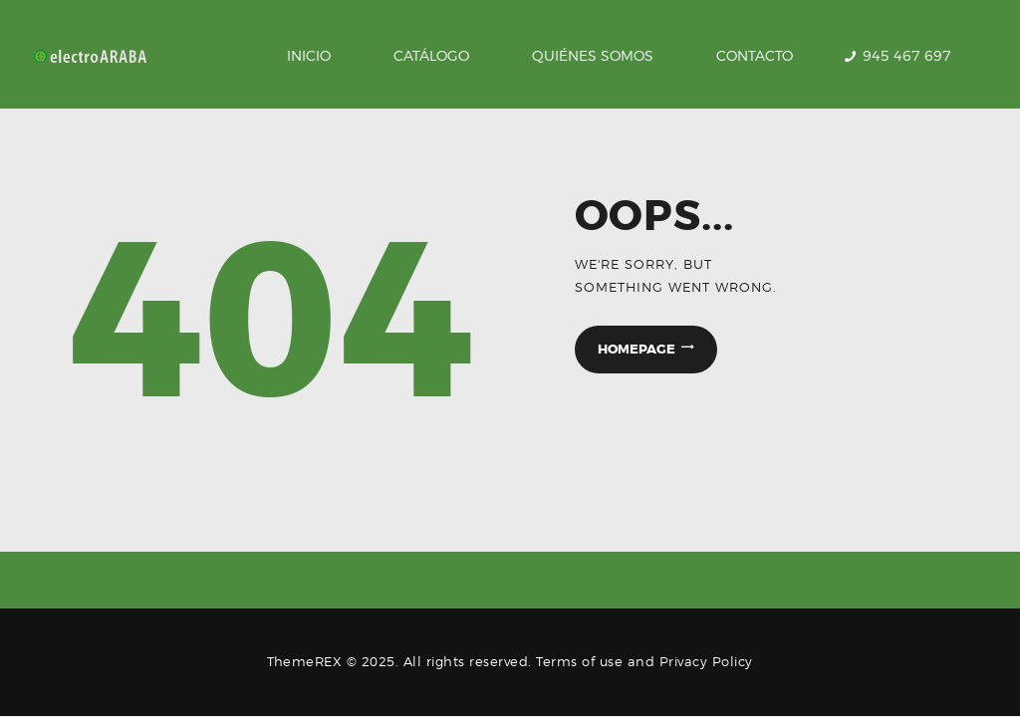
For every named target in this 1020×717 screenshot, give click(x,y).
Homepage (636, 349)
